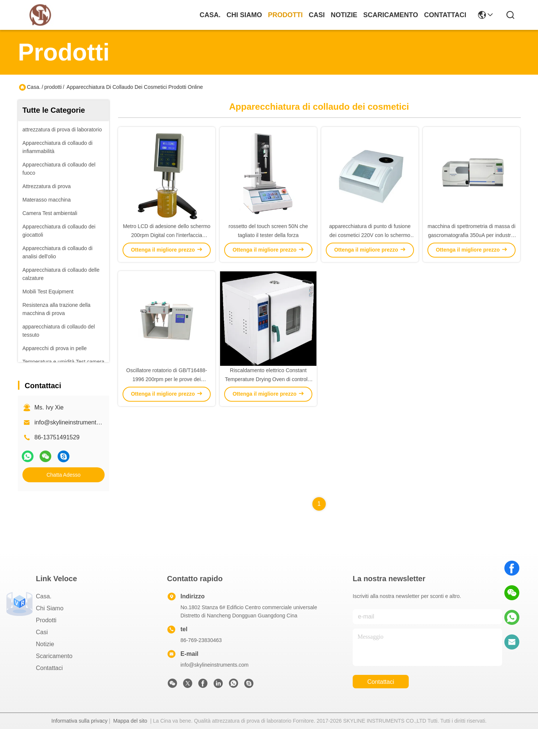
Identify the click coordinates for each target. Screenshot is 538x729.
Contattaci (445, 15)
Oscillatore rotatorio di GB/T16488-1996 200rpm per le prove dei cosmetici (166, 379)
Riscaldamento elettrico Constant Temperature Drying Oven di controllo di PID (268, 379)
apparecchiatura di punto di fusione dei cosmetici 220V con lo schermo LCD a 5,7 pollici (370, 235)
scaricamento (390, 15)
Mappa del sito (130, 721)
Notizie (344, 15)
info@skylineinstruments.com (214, 665)
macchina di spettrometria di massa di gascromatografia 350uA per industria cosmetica (472, 235)
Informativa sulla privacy (80, 721)
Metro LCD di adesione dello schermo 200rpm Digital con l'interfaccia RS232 (166, 235)
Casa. (210, 15)
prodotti (285, 15)
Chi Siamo (244, 15)
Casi (317, 15)
